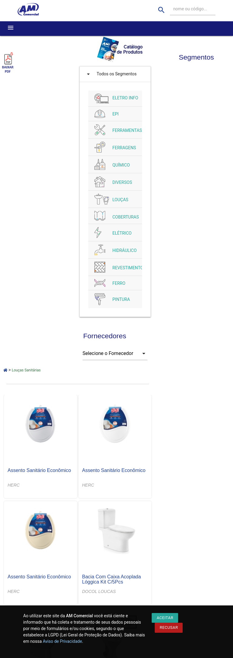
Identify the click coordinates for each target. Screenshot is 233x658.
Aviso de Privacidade (62, 641)
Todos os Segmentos (110, 74)
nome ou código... (190, 8)
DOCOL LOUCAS (99, 591)
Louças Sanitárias (26, 370)
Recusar (169, 627)
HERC (14, 485)
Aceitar (165, 617)
